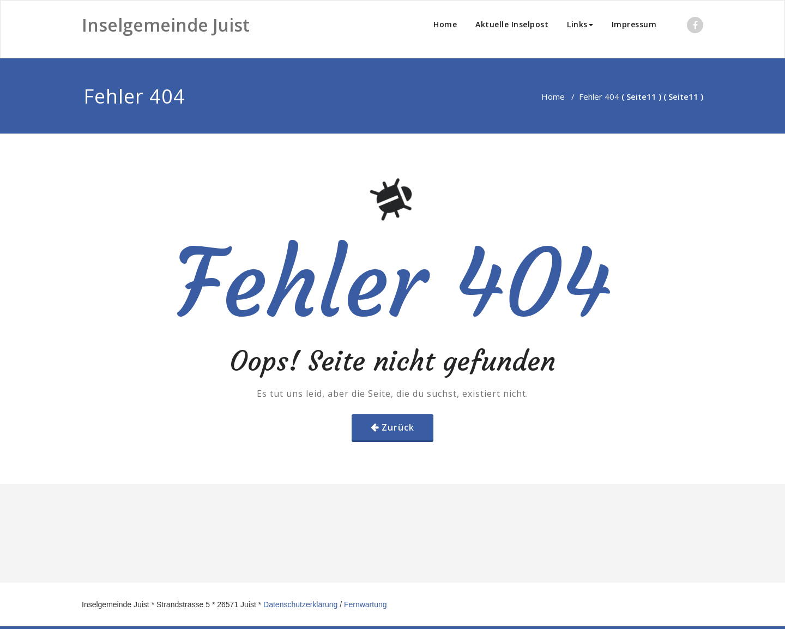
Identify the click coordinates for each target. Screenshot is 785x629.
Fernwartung (365, 604)
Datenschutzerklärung (300, 604)
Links (580, 24)
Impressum (634, 24)
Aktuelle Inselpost (511, 24)
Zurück (398, 427)
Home (445, 24)
